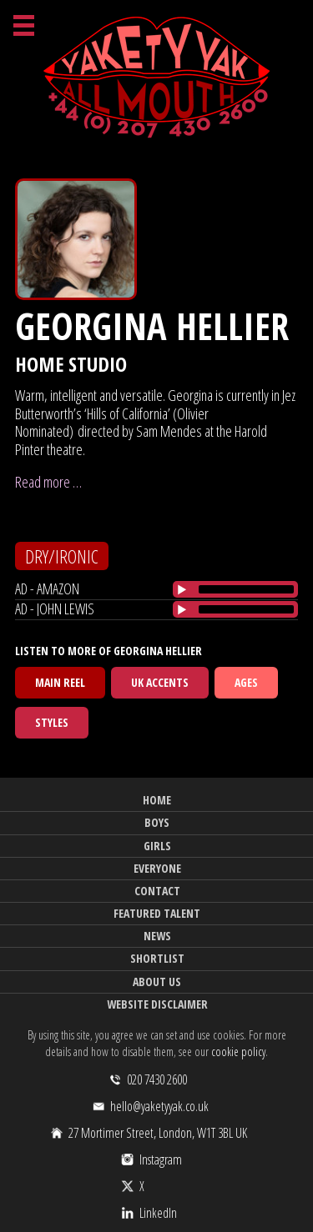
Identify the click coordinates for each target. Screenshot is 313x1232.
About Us (157, 981)
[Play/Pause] (182, 589)
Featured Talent (157, 913)
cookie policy (238, 1051)
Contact (157, 891)
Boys (156, 822)
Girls (157, 846)
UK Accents (160, 682)
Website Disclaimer (157, 1004)
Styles (51, 722)
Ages (246, 682)
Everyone (157, 868)
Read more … (48, 482)
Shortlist (157, 958)
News (157, 936)
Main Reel (60, 682)
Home (157, 800)
